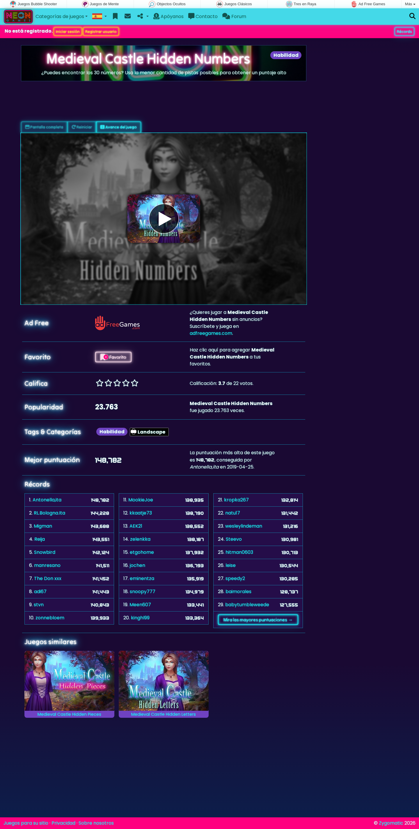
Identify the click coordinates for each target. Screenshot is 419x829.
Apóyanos (168, 16)
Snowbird (44, 552)
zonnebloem (49, 617)
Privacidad (63, 823)
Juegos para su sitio (25, 823)
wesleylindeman (243, 526)
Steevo (234, 539)
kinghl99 (140, 617)
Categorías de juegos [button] (59, 16)
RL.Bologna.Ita (49, 513)
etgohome (142, 552)
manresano (47, 565)
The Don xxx (47, 578)
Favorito (113, 357)
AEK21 (135, 526)
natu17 (232, 513)
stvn (39, 604)
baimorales (238, 591)
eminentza (142, 578)
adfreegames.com (211, 333)
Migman (43, 526)
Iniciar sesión (68, 31)
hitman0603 (239, 552)
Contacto (203, 16)
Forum (234, 16)
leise (231, 565)
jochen (137, 565)
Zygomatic (391, 823)
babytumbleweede (247, 604)
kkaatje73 (140, 513)
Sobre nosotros (96, 823)
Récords (404, 31)
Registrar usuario (101, 31)
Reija (39, 539)
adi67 (40, 591)
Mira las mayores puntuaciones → (258, 620)
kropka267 (236, 499)
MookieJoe (140, 499)
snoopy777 (142, 591)
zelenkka (140, 539)
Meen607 (140, 604)
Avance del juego (118, 127)
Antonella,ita (47, 499)
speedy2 (235, 578)
